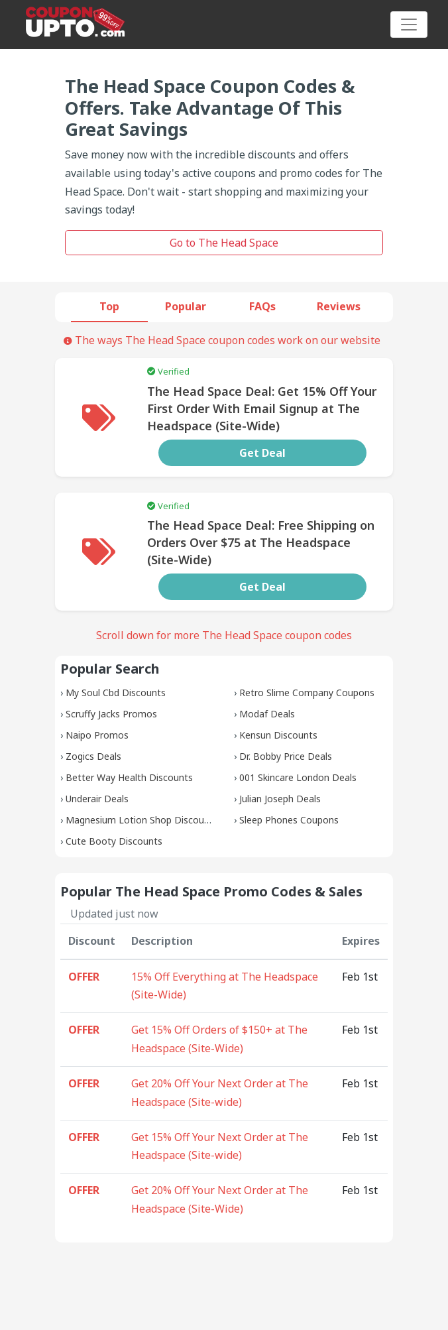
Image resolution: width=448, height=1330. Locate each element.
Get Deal (262, 453)
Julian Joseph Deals (280, 798)
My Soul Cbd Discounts (116, 692)
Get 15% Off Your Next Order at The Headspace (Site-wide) (219, 1146)
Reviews (339, 306)
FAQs (262, 306)
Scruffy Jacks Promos (111, 713)
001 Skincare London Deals (298, 777)
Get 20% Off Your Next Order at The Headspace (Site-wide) (219, 1092)
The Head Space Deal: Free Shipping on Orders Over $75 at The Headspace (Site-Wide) (260, 542)
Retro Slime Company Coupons (306, 692)
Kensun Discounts (278, 735)
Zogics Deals (93, 756)
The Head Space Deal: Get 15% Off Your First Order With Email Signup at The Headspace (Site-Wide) (261, 408)
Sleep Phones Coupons (289, 820)
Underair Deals (97, 798)
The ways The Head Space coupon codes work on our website (222, 340)
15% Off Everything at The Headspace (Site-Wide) (224, 985)
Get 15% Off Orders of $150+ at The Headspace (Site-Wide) (219, 1039)
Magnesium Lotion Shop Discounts (142, 820)
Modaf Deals (267, 713)
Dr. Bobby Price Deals (285, 756)
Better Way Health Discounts (129, 777)
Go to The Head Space (224, 242)
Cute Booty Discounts (114, 841)
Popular (185, 306)
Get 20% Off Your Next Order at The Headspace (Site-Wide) (219, 1199)
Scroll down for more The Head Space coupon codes (224, 635)
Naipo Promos (97, 735)
